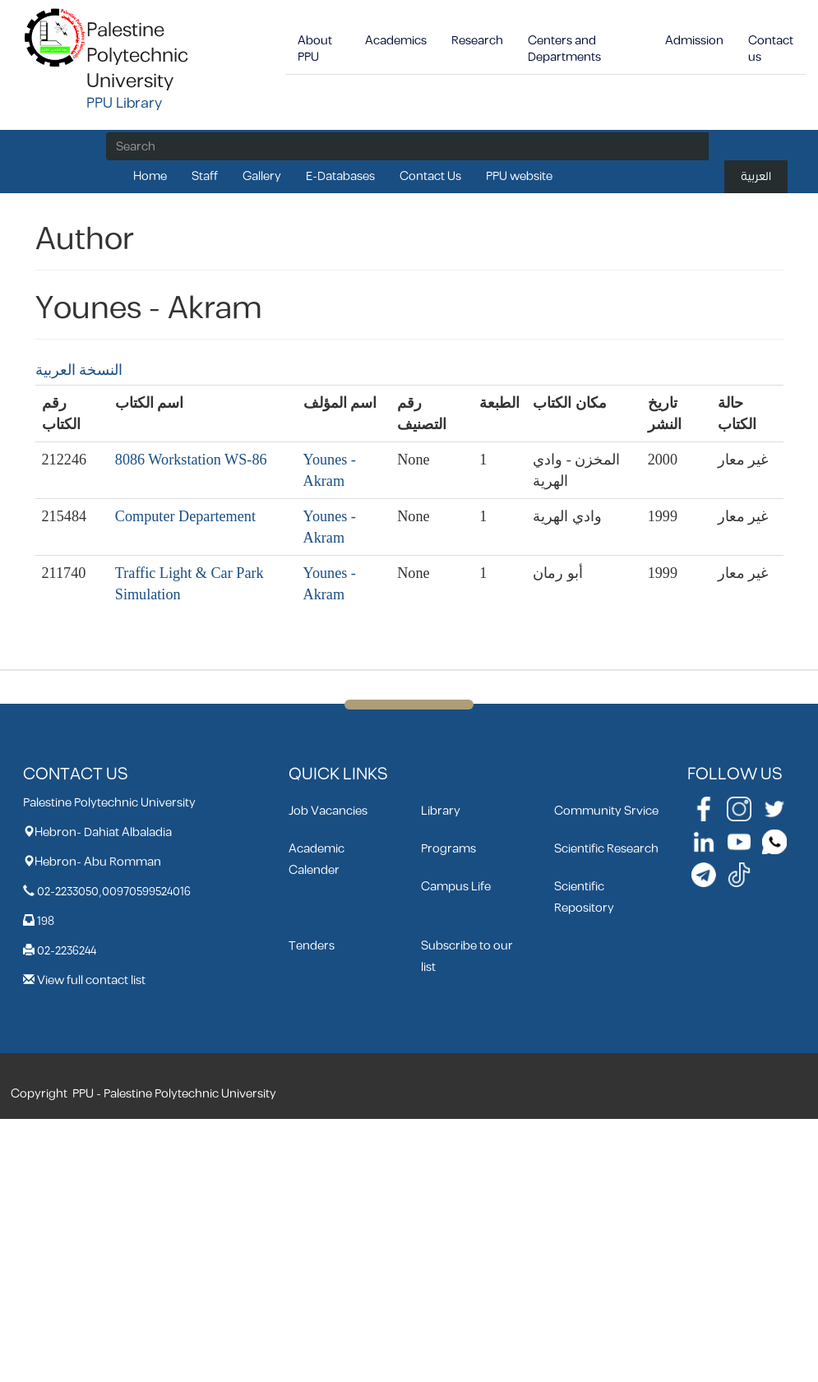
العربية (756, 176)
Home (150, 176)
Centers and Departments (564, 49)
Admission (694, 40)
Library (440, 811)
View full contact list (91, 980)
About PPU (315, 49)
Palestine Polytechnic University (137, 56)
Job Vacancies (328, 811)
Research (477, 40)
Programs (448, 848)
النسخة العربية (79, 370)
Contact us (770, 49)
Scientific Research (606, 848)
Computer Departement (185, 516)
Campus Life (456, 886)
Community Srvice (606, 811)
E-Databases (340, 176)
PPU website (519, 176)
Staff (205, 176)
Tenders (312, 945)
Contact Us (430, 176)
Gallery (262, 176)
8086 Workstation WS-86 (191, 459)
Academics (396, 40)
